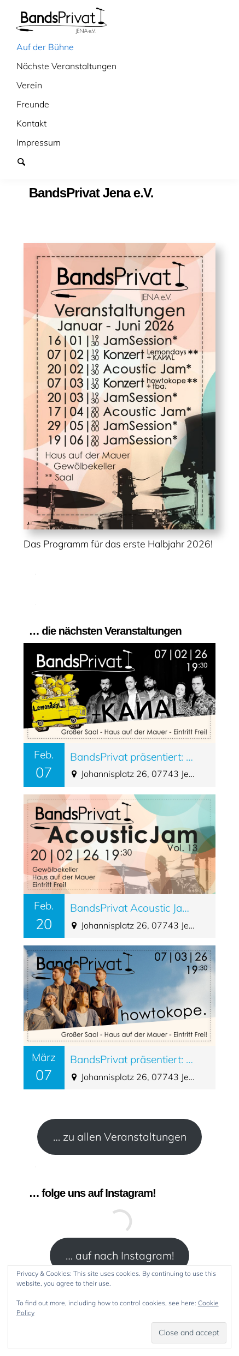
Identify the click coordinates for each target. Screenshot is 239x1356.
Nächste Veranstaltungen (66, 66)
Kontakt (31, 123)
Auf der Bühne (45, 46)
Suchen (26, 161)
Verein (29, 85)
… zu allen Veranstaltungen (119, 1136)
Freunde (32, 104)
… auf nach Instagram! (120, 1255)
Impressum (38, 142)
